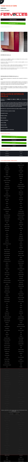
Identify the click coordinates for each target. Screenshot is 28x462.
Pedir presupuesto (13, 19)
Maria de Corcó (7, 272)
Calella (7, 201)
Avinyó (21, 180)
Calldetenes (21, 222)
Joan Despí (21, 291)
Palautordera (21, 282)
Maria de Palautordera (7, 195)
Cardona (21, 172)
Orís (7, 303)
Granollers (21, 270)
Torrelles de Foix (7, 186)
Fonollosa (7, 236)
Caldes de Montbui (7, 251)
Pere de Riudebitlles (7, 253)
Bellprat (7, 174)
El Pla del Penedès (7, 259)
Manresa (7, 203)
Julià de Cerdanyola (7, 291)
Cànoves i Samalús (21, 293)
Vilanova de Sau (7, 268)
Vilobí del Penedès (21, 274)
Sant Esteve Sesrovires (7, 282)
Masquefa (21, 353)
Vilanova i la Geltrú (7, 226)
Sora (21, 309)
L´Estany (21, 209)
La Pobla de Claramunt (21, 318)
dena (7, 247)
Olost (7, 305)
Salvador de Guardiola (21, 297)
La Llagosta (21, 320)
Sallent (21, 220)
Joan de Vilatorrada (7, 255)
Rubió (21, 201)
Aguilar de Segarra (21, 184)
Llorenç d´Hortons (7, 278)
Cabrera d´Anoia (21, 272)
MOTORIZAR (7, 153)
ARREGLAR (21, 151)
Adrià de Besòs (7, 220)
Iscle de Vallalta (7, 257)
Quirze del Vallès (7, 341)
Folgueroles (21, 236)
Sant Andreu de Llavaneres (7, 316)
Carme (7, 245)
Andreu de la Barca (7, 330)
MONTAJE (7, 151)
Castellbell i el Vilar (7, 349)
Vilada (21, 230)
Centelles (21, 366)
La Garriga (21, 207)
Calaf (21, 347)
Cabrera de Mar (21, 174)
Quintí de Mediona (7, 301)
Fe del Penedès (21, 170)
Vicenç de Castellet (7, 297)
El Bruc (21, 195)
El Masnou (21, 259)
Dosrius (7, 197)
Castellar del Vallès (21, 349)
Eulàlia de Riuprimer (21, 324)
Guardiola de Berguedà (21, 268)
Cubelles (21, 322)
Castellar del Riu (7, 351)
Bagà (21, 334)
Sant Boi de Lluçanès (7, 345)
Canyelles (7, 293)
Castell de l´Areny (20, 188)
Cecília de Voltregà (21, 286)
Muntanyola (7, 184)
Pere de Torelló (21, 299)
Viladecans (7, 178)
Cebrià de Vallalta (20, 343)
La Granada (7, 207)
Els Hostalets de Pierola (7, 261)
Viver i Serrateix (7, 274)
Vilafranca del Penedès (7, 176)
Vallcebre (7, 324)
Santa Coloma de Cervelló (7, 243)
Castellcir (7, 172)
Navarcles (21, 203)
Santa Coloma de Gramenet (21, 326)
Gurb (21, 232)
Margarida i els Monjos (21, 218)
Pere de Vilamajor (7, 299)
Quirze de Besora (21, 341)
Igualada (21, 359)
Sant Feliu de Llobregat (7, 280)
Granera (7, 234)
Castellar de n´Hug (21, 351)
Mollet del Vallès (21, 253)
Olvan (21, 303)
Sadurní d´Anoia (7, 286)
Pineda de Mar (21, 228)
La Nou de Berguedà (7, 320)
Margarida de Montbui (21, 165)
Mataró (21, 328)
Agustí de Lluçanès (21, 330)
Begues (21, 307)
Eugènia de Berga (7, 326)
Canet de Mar (21, 295)
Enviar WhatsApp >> (13, 23)
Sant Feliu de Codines (21, 280)
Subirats (21, 457)
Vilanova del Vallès (21, 316)
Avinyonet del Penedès (7, 180)
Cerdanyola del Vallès (21, 213)
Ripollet (7, 276)
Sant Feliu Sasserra (21, 251)
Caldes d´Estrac (7, 182)
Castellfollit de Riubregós (21, 186)
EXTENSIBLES (7, 155)
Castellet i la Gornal (7, 188)
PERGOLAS (21, 155)
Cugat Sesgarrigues (7, 318)
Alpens (7, 332)
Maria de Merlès (7, 218)
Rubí (21, 205)
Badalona (21, 178)
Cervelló (7, 213)
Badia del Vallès (7, 224)
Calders (21, 182)
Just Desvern (21, 278)
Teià (21, 163)
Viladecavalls (21, 176)
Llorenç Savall (21, 276)
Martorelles (7, 328)
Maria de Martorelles (7, 249)
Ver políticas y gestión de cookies (14, 411)
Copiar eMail (14, 145)
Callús (7, 222)
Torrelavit (7, 357)
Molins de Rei (21, 199)
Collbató (21, 257)
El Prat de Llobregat (21, 261)
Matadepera (7, 353)
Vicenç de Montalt (7, 343)
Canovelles (7, 295)
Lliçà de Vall (21, 197)
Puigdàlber (7, 170)
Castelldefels (21, 247)
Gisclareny (20, 234)
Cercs (7, 366)
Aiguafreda (7, 334)
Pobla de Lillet (7, 228)
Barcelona (7, 163)
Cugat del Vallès (21, 284)
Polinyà (21, 226)
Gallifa (7, 309)
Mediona (7, 311)
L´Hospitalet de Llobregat (7, 209)
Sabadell (7, 284)
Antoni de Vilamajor (21, 301)
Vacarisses (21, 455)
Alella (21, 332)
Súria (7, 457)
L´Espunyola (7, 211)
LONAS (21, 153)
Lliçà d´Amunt (7, 199)
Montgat (7, 165)
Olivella (21, 305)
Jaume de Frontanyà (21, 255)
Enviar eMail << (14, 142)
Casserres (21, 243)
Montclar (7, 307)
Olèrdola (21, 245)
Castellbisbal (7, 230)
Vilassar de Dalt (21, 224)
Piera (21, 249)
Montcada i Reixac (7, 359)
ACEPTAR (17, 413)
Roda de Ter (7, 322)
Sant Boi (21, 345)
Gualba (7, 270)
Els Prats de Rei (7, 355)
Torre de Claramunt (21, 357)
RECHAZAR (11, 413)
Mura (7, 205)
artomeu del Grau (7, 347)
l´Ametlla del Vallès (21, 211)
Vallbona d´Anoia (7, 455)
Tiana (21, 355)
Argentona (20, 311)
